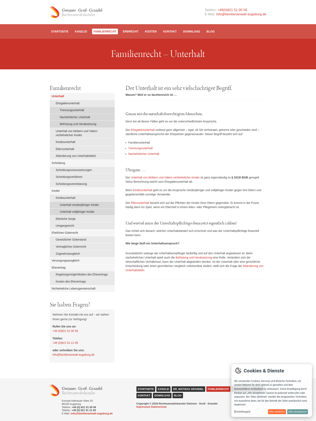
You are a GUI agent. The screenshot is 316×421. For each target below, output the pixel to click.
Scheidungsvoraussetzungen (74, 170)
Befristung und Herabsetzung (78, 124)
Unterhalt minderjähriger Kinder (79, 204)
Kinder (56, 190)
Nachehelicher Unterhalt (75, 117)
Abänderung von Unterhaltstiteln (76, 155)
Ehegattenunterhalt (68, 103)
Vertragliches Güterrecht (71, 246)
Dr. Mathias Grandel (188, 389)
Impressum (143, 406)
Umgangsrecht (65, 225)
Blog (211, 31)
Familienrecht (105, 31)
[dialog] (271, 390)
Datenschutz (159, 406)
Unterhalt (58, 96)
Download (191, 31)
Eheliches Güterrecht (65, 232)
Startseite (60, 31)
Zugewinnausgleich (68, 253)
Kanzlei (81, 31)
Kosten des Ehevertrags (71, 281)
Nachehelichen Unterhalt (143, 153)
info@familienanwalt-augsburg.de (241, 14)
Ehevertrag (58, 267)
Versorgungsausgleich (66, 260)
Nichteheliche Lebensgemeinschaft (74, 288)
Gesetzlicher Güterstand (71, 239)
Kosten (151, 31)
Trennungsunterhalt (72, 110)
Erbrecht (130, 31)
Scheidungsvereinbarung (71, 183)
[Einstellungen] (242, 411)
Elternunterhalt (65, 149)
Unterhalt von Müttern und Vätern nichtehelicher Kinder (77, 133)
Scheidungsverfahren (69, 176)
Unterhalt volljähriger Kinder (77, 211)
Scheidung (58, 163)
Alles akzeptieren (297, 411)
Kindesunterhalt (65, 142)
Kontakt (170, 31)
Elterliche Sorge (66, 218)
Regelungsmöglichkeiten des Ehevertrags (82, 274)
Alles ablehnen (277, 411)
